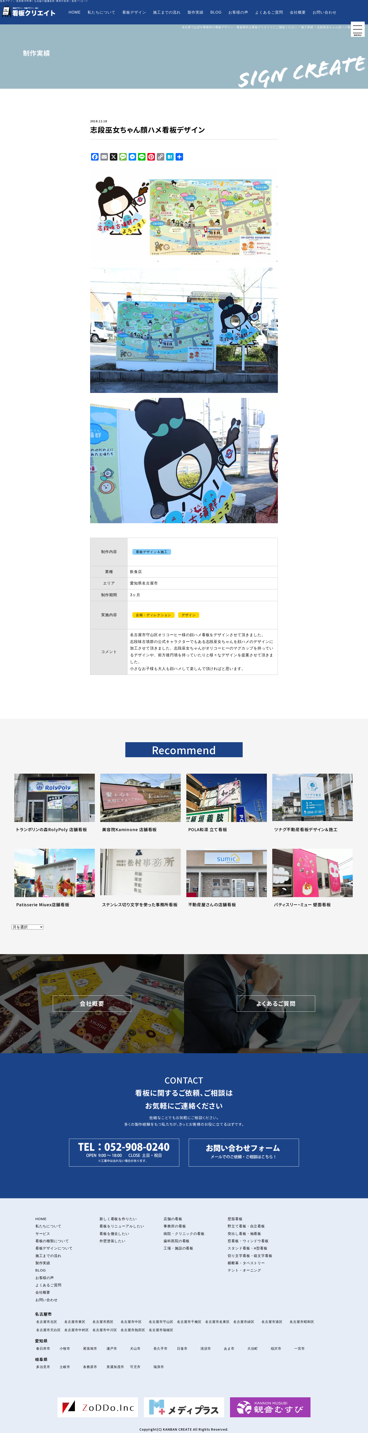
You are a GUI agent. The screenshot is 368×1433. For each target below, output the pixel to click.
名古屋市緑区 (243, 1322)
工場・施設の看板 (179, 1248)
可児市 (135, 1367)
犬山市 (135, 1348)
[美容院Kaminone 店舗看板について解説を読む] (140, 808)
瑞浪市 (158, 1367)
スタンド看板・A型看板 (248, 1248)
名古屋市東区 (74, 1322)
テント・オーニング (244, 1270)
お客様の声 (238, 12)
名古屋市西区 (103, 1322)
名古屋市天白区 (48, 1330)
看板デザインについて (54, 1248)
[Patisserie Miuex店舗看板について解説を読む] (54, 883)
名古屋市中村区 (76, 1330)
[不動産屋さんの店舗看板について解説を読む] (226, 883)
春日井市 (43, 1348)
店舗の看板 (173, 1219)
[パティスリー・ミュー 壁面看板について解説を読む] (312, 883)
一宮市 (299, 1348)
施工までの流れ (167, 12)
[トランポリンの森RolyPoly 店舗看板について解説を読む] (54, 808)
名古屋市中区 (131, 1322)
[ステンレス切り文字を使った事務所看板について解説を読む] (140, 883)
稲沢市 (276, 1348)
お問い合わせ (325, 12)
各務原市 (90, 1367)
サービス (42, 1234)
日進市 (182, 1348)
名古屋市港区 (272, 1322)
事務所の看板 (175, 1226)
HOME (74, 12)
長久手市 (160, 1348)
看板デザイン (134, 12)
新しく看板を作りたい (118, 1219)
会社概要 (298, 12)
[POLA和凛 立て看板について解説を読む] (226, 808)
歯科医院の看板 (177, 1241)
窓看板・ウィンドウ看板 (248, 1241)
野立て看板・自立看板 (246, 1226)
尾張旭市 (90, 1348)
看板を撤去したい (115, 1234)
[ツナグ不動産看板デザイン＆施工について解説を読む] (312, 808)
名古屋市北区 (46, 1322)
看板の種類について (52, 1241)
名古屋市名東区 (217, 1322)
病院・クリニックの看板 (184, 1234)
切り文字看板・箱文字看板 (250, 1256)
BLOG (216, 12)
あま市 (229, 1348)
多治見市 (43, 1367)
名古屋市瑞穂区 (161, 1330)
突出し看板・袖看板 (244, 1234)
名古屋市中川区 (104, 1330)
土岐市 (65, 1367)
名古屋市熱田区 (133, 1330)
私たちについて (101, 12)
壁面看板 (235, 1219)
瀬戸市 (112, 1348)
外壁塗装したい (113, 1241)
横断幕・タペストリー (246, 1263)
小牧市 (65, 1348)
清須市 (205, 1348)
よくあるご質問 (269, 12)
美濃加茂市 (115, 1367)
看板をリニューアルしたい (122, 1226)
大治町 (252, 1348)
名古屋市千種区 (189, 1322)
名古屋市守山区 (161, 1322)
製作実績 (195, 12)
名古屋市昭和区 (302, 1322)
